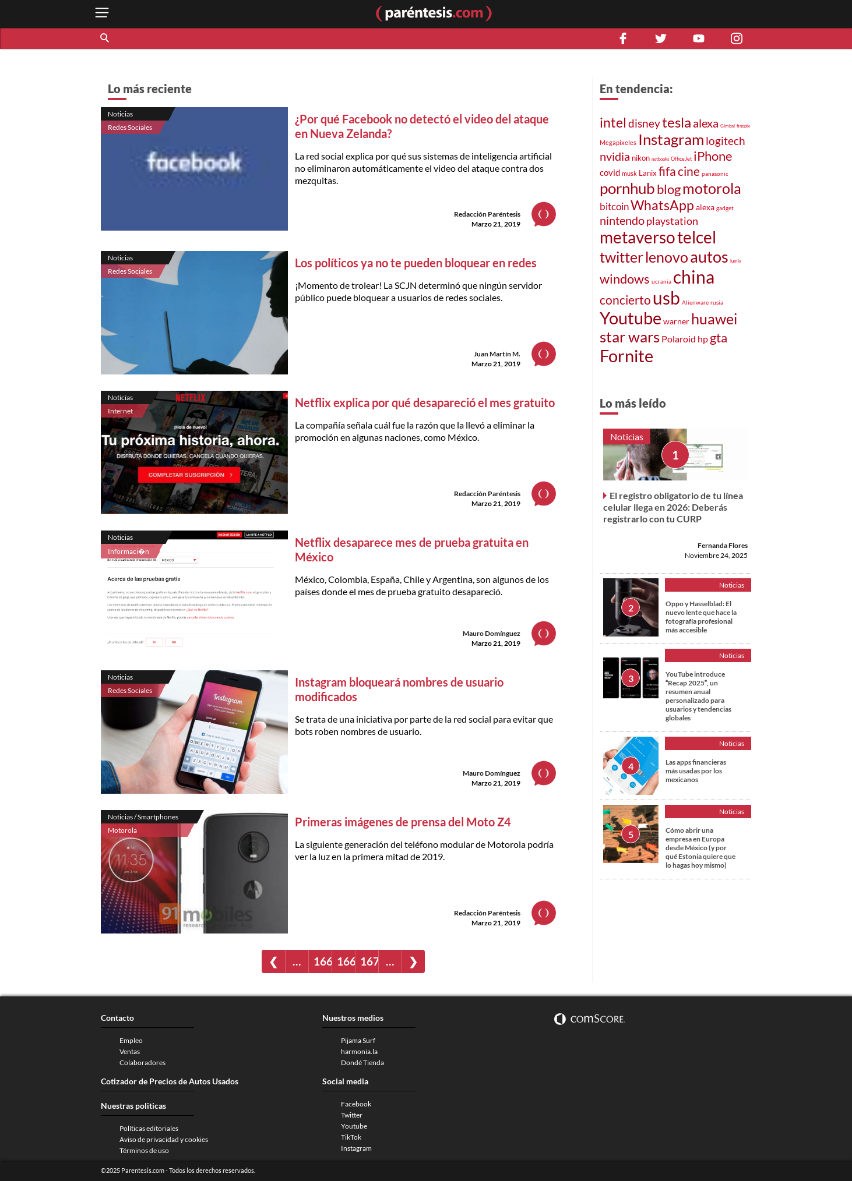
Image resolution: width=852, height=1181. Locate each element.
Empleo (131, 1040)
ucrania (661, 281)
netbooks (660, 159)
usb (666, 297)
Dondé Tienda (362, 1062)
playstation (672, 221)
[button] (105, 38)
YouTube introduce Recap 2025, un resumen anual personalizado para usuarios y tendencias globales (698, 696)
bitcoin (614, 206)
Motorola (122, 830)
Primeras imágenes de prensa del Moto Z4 (403, 822)
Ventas (129, 1051)
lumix (735, 261)
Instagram (671, 139)
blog (669, 189)
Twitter (351, 1115)
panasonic (715, 173)
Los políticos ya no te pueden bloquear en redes (416, 263)
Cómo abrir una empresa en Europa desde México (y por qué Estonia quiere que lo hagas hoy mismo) (700, 847)
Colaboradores (142, 1062)
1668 (323, 961)
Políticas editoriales (148, 1128)
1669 (346, 961)
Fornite (626, 355)
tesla (676, 122)
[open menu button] (102, 14)
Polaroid (678, 338)
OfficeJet (681, 158)
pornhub (627, 188)
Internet (120, 410)
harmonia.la (359, 1051)
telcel (696, 237)
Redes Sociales (130, 127)
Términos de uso (144, 1150)
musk (629, 173)
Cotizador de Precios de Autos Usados (169, 1081)
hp (703, 338)
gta (718, 337)
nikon (641, 157)
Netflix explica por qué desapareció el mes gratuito (425, 402)
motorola (711, 188)
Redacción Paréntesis (487, 214)
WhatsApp (662, 205)
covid (610, 172)
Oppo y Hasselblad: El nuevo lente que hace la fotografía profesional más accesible (701, 616)
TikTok (351, 1137)
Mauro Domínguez (491, 633)
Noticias (120, 113)
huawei (714, 318)
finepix (743, 126)
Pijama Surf (358, 1040)
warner (676, 321)
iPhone (713, 156)
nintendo (622, 220)
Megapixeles (618, 142)
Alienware (695, 302)
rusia (716, 302)
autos (709, 256)
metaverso (637, 237)
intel (613, 122)
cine (689, 171)
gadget (725, 207)
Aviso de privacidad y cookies (163, 1139)
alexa (706, 123)
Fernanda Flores (723, 545)
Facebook (356, 1103)
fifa (667, 171)
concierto (625, 299)
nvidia (615, 156)
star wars (630, 336)
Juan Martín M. (497, 353)
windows (625, 279)
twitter (621, 257)
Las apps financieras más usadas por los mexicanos (696, 771)
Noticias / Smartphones (143, 816)
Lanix (648, 173)
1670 (369, 961)
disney (644, 123)
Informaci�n (128, 551)
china (693, 276)
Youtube (630, 318)
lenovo (666, 257)
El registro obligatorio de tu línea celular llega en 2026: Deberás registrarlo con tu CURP (673, 507)
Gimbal (727, 126)
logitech (725, 140)
